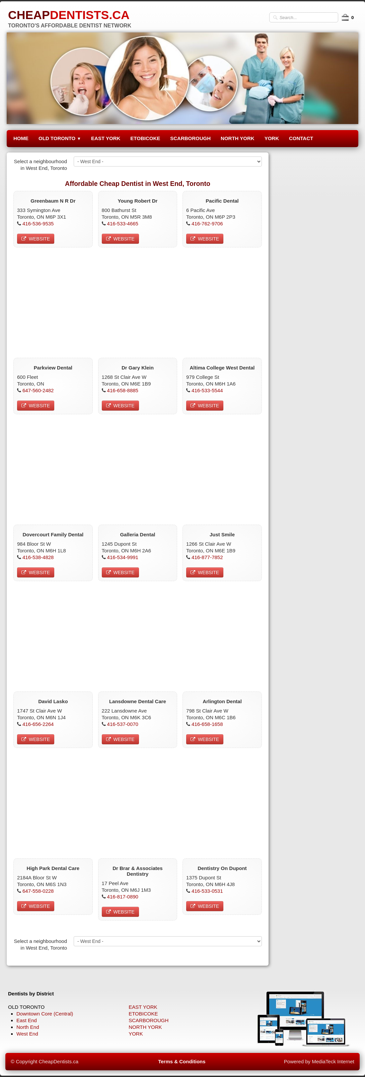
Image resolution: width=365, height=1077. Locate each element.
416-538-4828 (38, 557)
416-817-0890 (122, 896)
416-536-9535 (38, 223)
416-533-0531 (207, 891)
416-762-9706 (207, 223)
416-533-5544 (207, 390)
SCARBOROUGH (190, 138)
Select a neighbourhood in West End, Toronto (40, 164)
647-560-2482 (38, 390)
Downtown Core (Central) (44, 1013)
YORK (272, 138)
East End (26, 1020)
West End (27, 1034)
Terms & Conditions (181, 1061)
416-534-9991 (122, 557)
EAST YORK (105, 138)
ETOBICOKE (145, 138)
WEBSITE (35, 238)
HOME (20, 138)
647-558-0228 (38, 891)
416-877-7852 (207, 557)
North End (27, 1027)
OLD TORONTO (60, 138)
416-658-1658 (207, 724)
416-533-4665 (122, 223)
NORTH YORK (237, 138)
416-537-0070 (122, 724)
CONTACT (301, 138)
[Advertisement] (137, 301)
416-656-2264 (38, 724)
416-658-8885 (122, 390)
